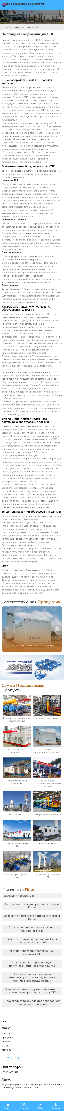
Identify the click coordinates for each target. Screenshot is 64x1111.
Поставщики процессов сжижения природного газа (32, 929)
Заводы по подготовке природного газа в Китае (32, 917)
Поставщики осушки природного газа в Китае (32, 906)
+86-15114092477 (10, 1072)
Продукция (24, 1106)
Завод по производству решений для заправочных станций (32, 941)
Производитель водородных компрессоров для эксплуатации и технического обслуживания (32, 977)
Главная (5, 27)
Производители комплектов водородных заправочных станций (32, 1002)
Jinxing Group (20, 458)
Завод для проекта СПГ (19, 895)
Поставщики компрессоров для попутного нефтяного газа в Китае (32, 964)
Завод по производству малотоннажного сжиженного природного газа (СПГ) (31, 991)
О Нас (40, 1106)
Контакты (56, 1106)
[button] (57, 628)
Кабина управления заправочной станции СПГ (32, 952)
